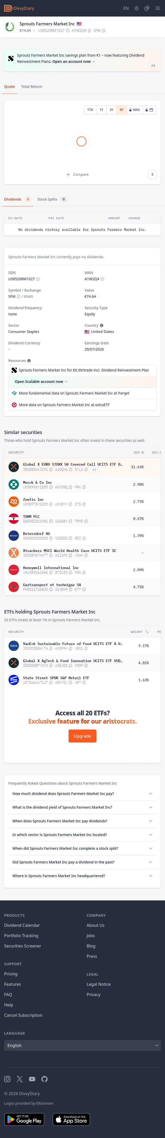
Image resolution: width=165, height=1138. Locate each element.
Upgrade (82, 736)
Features (12, 984)
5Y (121, 110)
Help (8, 1005)
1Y (101, 110)
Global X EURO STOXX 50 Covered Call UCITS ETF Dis (72, 463)
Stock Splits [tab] (52, 199)
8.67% (138, 518)
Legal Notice (99, 984)
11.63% (137, 467)
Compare (77, 174)
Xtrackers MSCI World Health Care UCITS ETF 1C (69, 550)
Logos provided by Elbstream (28, 1103)
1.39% (138, 535)
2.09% (138, 569)
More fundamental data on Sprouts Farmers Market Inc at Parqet (74, 393)
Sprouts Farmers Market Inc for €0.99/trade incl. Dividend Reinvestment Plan (84, 370)
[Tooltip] (101, 325)
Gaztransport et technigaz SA (52, 584)
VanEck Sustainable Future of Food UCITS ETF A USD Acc (72, 643)
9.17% (143, 645)
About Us (95, 925)
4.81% (143, 663)
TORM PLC (31, 516)
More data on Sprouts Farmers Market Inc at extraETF (64, 404)
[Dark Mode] (136, 8)
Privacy (93, 994)
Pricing (11, 974)
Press (92, 956)
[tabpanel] (82, 142)
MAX (134, 110)
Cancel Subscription (23, 1015)
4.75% (138, 587)
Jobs (91, 935)
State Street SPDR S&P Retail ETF (56, 677)
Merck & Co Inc (37, 481)
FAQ (8, 994)
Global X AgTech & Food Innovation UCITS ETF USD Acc (72, 660)
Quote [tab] (9, 86)
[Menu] (158, 8)
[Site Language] (126, 8)
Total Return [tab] (31, 86)
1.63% (143, 680)
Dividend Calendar (22, 925)
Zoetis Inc (33, 499)
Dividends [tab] (17, 199)
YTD (90, 110)
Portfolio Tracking (21, 935)
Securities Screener (22, 946)
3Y (111, 110)
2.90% (138, 484)
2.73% (138, 501)
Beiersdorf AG (36, 533)
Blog (91, 946)
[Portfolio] (147, 8)
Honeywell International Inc (51, 567)
